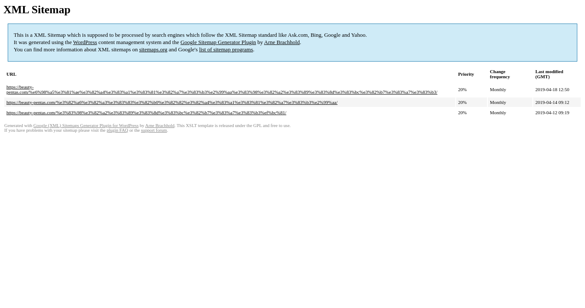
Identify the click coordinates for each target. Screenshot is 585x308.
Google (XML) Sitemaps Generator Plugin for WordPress (86, 125)
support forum (154, 130)
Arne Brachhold (282, 42)
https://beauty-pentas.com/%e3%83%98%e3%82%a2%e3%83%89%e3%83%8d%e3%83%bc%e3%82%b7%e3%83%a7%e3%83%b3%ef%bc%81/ (146, 112)
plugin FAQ (117, 130)
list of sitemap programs (226, 49)
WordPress (85, 42)
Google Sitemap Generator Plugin (218, 42)
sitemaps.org (153, 49)
